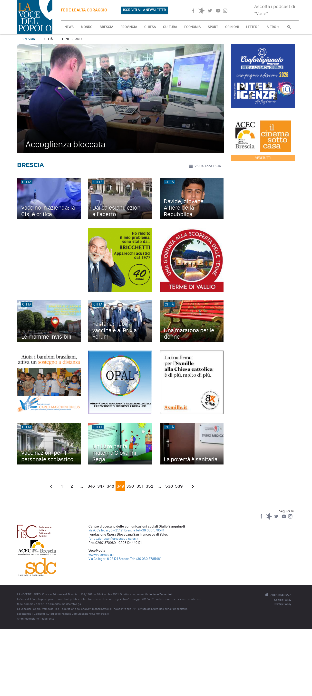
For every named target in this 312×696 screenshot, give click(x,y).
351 (139, 486)
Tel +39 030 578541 (150, 530)
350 (130, 486)
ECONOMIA (192, 27)
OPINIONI (232, 27)
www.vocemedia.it (101, 555)
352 (149, 486)
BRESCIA (106, 27)
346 (91, 486)
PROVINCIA (128, 27)
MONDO (86, 27)
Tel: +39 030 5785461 (145, 559)
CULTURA (170, 27)
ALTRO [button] (273, 27)
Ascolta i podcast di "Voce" (274, 9)
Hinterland (72, 39)
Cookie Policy (282, 600)
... (81, 486)
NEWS (69, 27)
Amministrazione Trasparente (35, 618)
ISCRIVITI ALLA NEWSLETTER (144, 10)
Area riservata (277, 595)
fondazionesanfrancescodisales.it (113, 539)
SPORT (213, 27)
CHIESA (150, 27)
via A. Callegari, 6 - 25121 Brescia (111, 530)
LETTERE (252, 27)
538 (169, 486)
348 (110, 486)
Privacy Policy (282, 604)
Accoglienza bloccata (65, 144)
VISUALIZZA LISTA (204, 166)
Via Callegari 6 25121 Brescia (108, 559)
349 (120, 486)
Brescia (28, 39)
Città (48, 39)
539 (179, 486)
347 (101, 486)
